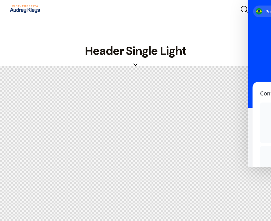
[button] (258, 10)
